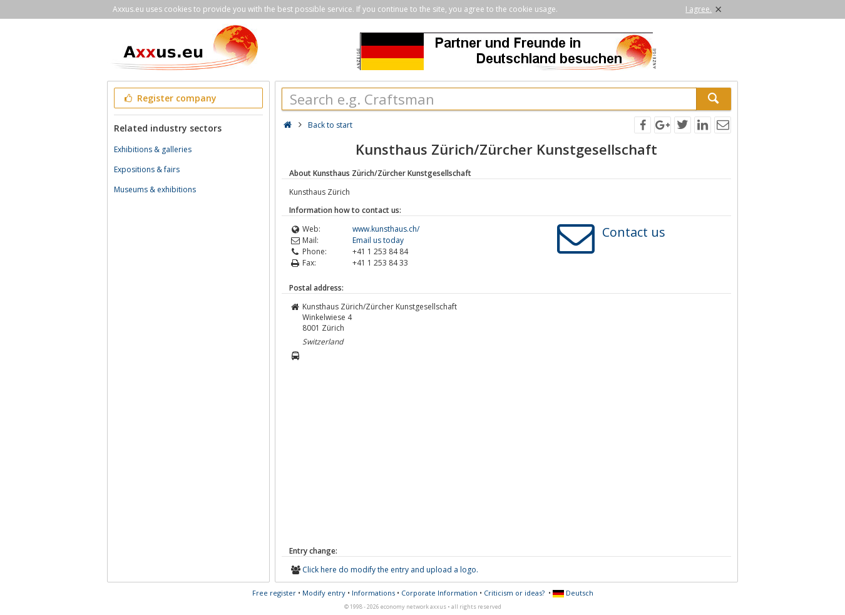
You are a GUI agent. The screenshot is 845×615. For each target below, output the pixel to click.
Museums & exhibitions (155, 189)
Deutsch (573, 592)
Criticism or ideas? (514, 592)
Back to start (330, 125)
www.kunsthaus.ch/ (385, 229)
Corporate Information (439, 592)
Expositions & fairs (147, 169)
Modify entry (324, 592)
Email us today (378, 240)
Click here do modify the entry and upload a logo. (390, 569)
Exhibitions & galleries (153, 149)
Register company (169, 98)
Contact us (633, 232)
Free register (274, 592)
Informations (373, 592)
